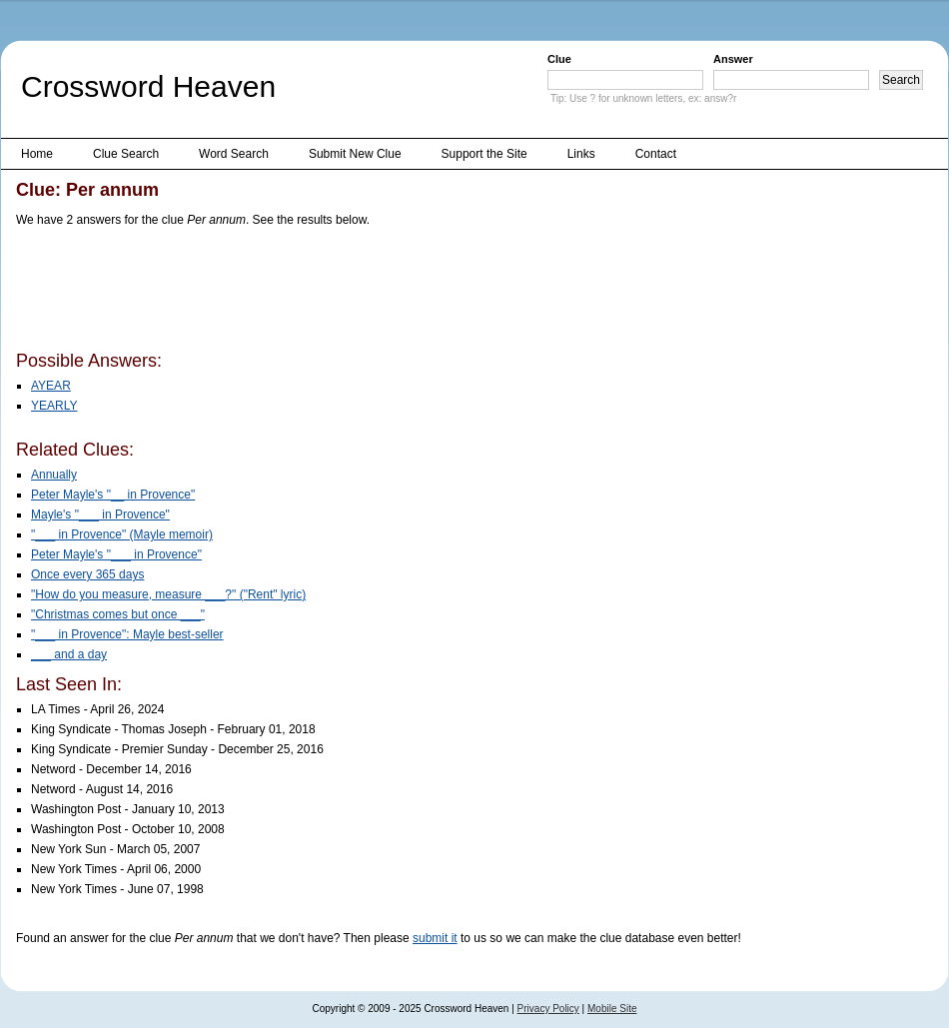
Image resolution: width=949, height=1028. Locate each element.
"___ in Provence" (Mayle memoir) (122, 534)
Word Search (234, 154)
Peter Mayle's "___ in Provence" (116, 554)
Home (37, 154)
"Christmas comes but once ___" (118, 614)
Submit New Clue (355, 154)
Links (581, 154)
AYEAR (51, 386)
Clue (559, 59)
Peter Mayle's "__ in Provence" (113, 495)
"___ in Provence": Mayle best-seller (127, 634)
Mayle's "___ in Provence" (100, 514)
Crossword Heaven (148, 86)
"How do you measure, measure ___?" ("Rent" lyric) (168, 594)
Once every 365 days (87, 574)
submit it (435, 938)
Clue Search (126, 154)
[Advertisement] (379, 293)
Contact (655, 154)
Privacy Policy (548, 1008)
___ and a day (69, 654)
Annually (54, 475)
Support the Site (484, 154)
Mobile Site (611, 1008)
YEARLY (54, 406)
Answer (733, 59)
